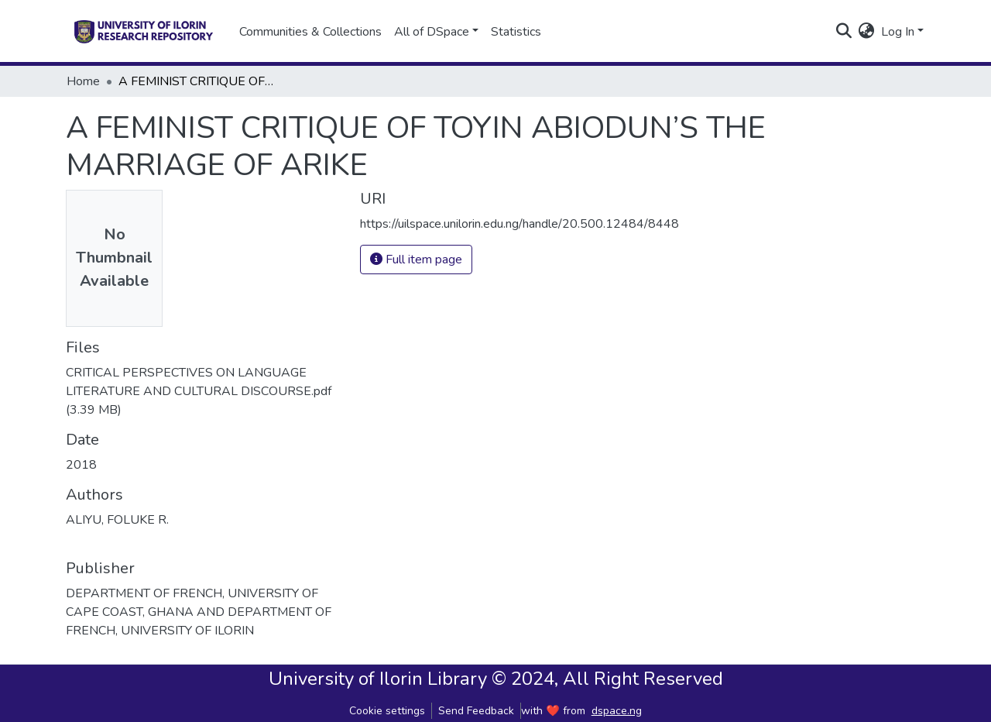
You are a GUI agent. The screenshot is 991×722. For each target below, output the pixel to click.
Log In (897, 31)
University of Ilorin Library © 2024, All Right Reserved (496, 678)
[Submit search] (844, 31)
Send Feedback (476, 710)
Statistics (516, 31)
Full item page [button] (416, 259)
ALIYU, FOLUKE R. (117, 519)
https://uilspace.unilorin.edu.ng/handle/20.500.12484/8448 (519, 223)
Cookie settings (387, 710)
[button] (866, 31)
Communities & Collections (310, 31)
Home (83, 81)
